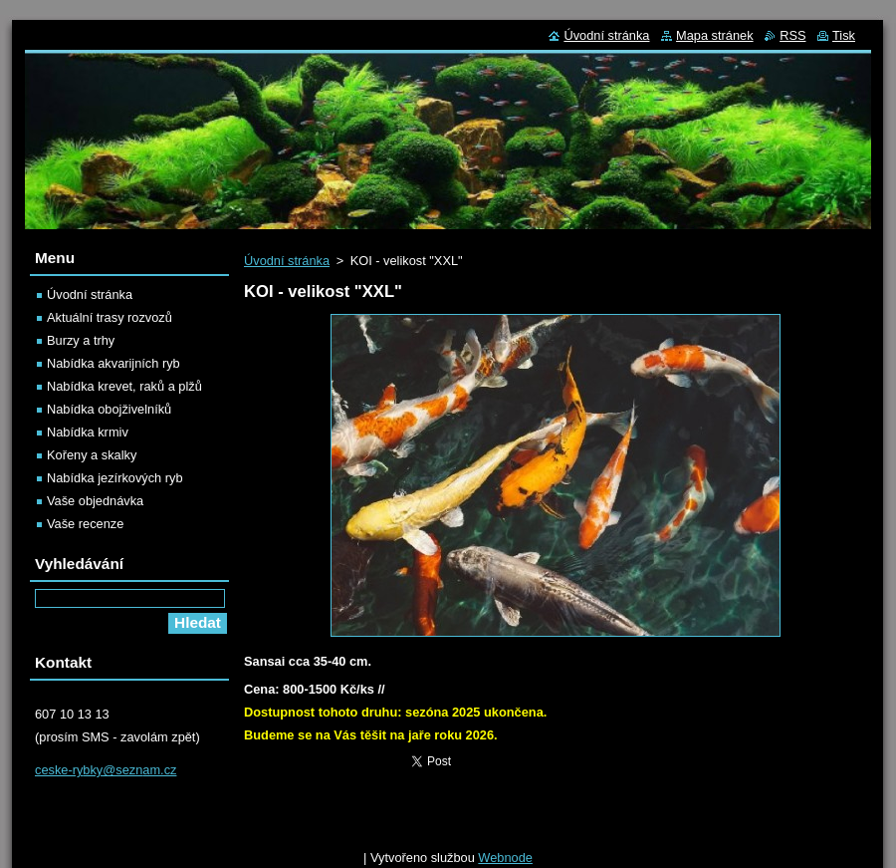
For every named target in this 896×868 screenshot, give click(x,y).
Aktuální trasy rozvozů (109, 317)
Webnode (505, 857)
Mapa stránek (715, 35)
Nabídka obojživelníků (109, 409)
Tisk (843, 35)
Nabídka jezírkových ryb (115, 477)
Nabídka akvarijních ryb (113, 363)
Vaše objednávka (95, 500)
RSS (792, 35)
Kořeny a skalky (91, 454)
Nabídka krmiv (87, 432)
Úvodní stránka (287, 260)
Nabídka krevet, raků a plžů (124, 386)
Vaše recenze (85, 523)
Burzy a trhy (80, 340)
